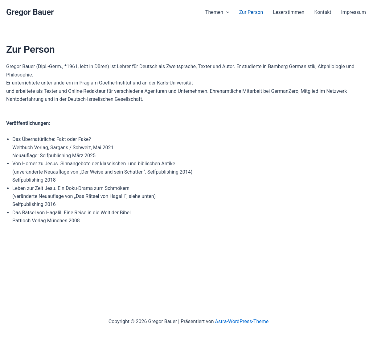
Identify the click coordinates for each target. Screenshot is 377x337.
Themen (217, 12)
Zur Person (251, 12)
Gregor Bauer (30, 12)
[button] (226, 12)
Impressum (353, 12)
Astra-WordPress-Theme (242, 321)
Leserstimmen (288, 12)
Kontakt (322, 12)
